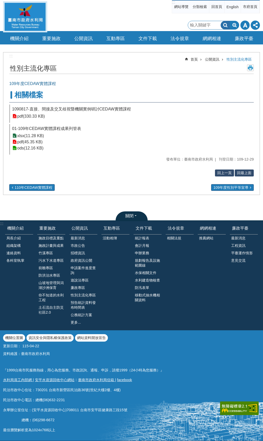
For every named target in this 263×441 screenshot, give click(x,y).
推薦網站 (206, 238)
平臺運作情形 (242, 253)
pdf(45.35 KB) (30, 142)
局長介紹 (13, 238)
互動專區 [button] (115, 38)
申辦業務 (142, 253)
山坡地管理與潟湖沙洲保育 (51, 285)
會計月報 (142, 245)
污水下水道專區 (51, 260)
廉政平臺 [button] (244, 38)
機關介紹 (15, 228)
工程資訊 (238, 245)
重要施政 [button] (51, 38)
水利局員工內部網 (18, 380)
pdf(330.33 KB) (31, 116)
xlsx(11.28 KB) (30, 136)
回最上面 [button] (244, 173)
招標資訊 (78, 253)
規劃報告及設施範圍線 (147, 262)
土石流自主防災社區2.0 (51, 309)
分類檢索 (200, 7)
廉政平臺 (240, 228)
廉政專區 (78, 288)
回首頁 (216, 7)
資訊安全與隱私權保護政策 (50, 338)
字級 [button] (245, 25)
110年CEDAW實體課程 (33, 187)
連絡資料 (13, 253)
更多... (76, 322)
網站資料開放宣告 (91, 338)
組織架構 (13, 245)
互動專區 (112, 228)
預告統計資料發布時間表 (83, 305)
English (233, 7)
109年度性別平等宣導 (230, 187)
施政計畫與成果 (51, 245)
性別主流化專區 (239, 59)
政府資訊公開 (81, 260)
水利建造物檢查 (147, 280)
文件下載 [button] (147, 38)
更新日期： (12, 346)
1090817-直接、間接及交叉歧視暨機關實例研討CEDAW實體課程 (71, 109)
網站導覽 (181, 7)
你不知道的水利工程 (51, 297)
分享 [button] (255, 25)
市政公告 (78, 245)
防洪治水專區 (49, 275)
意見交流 (238, 260)
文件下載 (144, 228)
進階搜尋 (234, 25)
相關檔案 (28, 95)
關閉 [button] (129, 216)
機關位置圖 (14, 338)
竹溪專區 (46, 253)
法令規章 (176, 228)
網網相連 (208, 228)
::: (173, 2)
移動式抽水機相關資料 (147, 297)
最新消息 (78, 238)
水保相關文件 (145, 273)
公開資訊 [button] (83, 38)
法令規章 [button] (180, 38)
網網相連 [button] (212, 38)
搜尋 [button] (225, 25)
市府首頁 (250, 7)
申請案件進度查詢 (83, 270)
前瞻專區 (46, 268)
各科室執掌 (15, 260)
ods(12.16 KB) (30, 148)
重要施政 (47, 228)
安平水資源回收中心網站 (54, 380)
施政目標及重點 (51, 238)
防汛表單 (142, 288)
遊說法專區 (80, 280)
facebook (124, 380)
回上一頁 (224, 173)
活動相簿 (110, 238)
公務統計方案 (81, 315)
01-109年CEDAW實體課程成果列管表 (46, 128)
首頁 (194, 59)
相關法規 (174, 238)
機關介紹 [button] (19, 38)
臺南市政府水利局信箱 (96, 380)
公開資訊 (212, 59)
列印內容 (250, 67)
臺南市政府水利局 (25, 16)
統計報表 (142, 238)
